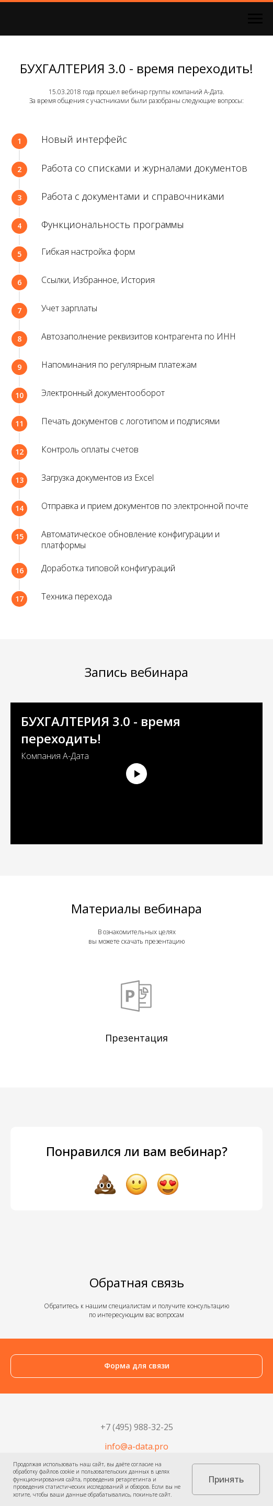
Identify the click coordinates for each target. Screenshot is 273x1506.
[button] (136, 1366)
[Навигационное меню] (255, 19)
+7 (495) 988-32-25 (136, 1427)
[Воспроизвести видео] (136, 773)
